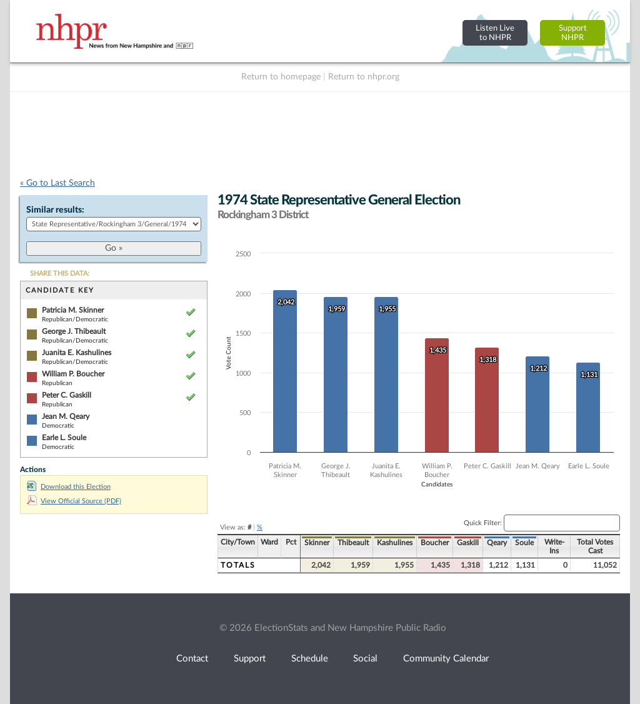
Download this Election (69, 486)
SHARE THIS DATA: (59, 273)
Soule (524, 542)
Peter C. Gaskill (66, 395)
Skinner (316, 542)
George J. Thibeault (74, 331)
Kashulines (394, 542)
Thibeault (353, 542)
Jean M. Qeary (65, 416)
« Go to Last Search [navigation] (57, 183)
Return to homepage (281, 77)
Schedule (309, 658)
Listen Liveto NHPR (495, 32)
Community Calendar (446, 658)
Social (365, 658)
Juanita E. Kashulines (76, 352)
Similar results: (55, 210)
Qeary (497, 542)
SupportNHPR (573, 32)
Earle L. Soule (64, 437)
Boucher (435, 542)
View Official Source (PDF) (74, 501)
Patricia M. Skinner (73, 310)
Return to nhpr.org (363, 77)
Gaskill (468, 542)
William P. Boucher (73, 374)
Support (250, 658)
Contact (192, 658)
